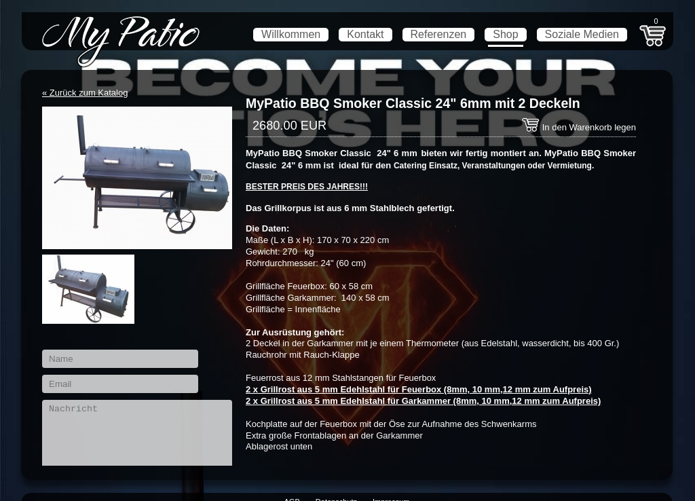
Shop (505, 34)
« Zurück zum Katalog (85, 93)
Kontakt (365, 34)
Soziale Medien (582, 34)
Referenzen (439, 34)
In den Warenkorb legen (578, 127)
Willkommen (290, 34)
